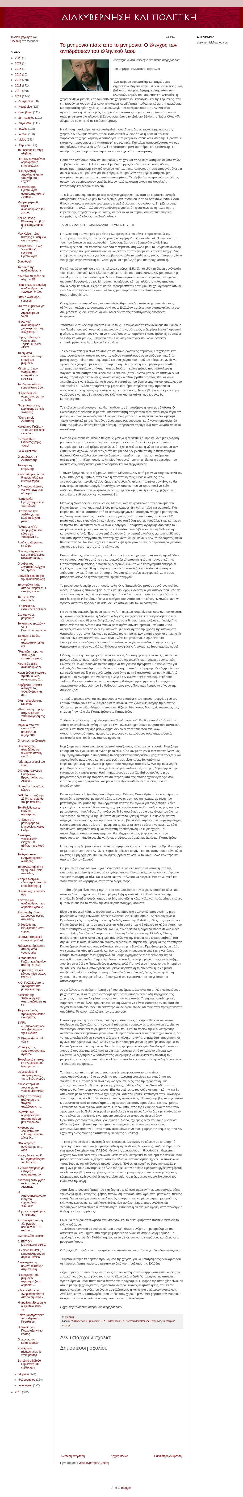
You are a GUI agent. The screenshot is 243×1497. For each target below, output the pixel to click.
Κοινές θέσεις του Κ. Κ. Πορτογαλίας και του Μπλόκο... (31, 1159)
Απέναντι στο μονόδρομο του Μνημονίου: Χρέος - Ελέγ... (32, 825)
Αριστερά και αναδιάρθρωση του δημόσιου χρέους (31, 904)
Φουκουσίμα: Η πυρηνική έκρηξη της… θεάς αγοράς (31, 1075)
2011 (18, 96)
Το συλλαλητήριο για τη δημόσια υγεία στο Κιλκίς (30, 870)
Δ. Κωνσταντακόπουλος (136, 1321)
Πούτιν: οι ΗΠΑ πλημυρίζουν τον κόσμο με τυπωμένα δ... (30, 531)
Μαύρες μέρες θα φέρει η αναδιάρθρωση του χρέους (31, 207)
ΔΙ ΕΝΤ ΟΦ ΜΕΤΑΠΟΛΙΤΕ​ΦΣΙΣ (32, 1243)
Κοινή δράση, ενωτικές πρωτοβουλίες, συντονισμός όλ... (32, 676)
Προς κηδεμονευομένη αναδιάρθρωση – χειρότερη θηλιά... (32, 288)
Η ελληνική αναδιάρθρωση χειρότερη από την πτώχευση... (31, 327)
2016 (18, 69)
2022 (18, 63)
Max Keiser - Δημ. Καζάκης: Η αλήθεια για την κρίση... (32, 237)
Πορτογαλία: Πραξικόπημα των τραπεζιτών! (31, 502)
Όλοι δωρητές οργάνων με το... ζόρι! (30, 1147)
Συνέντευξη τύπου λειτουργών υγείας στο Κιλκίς (31, 916)
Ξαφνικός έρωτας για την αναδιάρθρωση (31, 577)
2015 (18, 74)
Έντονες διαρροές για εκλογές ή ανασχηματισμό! (31, 1171)
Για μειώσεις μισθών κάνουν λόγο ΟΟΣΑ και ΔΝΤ (32, 974)
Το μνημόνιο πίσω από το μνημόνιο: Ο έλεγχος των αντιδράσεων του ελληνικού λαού (118, 48)
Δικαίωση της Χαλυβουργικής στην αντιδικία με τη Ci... (32, 1000)
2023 (18, 58)
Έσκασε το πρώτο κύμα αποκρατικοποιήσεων (31, 641)
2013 (18, 85)
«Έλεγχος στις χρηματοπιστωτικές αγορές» (31, 1051)
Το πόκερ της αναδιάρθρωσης (30, 269)
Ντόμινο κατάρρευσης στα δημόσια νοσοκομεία (31, 949)
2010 (18, 1392)
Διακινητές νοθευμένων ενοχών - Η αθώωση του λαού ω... (31, 842)
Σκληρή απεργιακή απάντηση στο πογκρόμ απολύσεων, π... (30, 1101)
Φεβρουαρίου (27, 1379)
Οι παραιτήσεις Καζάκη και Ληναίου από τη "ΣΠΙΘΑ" (32, 961)
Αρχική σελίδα (119, 1456)
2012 (18, 91)
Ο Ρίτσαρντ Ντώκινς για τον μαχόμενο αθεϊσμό (30, 490)
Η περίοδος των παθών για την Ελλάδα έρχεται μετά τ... (29, 516)
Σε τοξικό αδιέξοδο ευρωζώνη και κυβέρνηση (29, 1364)
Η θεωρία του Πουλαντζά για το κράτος (30, 1331)
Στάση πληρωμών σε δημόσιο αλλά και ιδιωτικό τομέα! (31, 478)
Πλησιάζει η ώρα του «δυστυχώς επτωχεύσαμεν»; (30, 655)
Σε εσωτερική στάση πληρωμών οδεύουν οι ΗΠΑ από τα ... (30, 1225)
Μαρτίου (24, 1374)
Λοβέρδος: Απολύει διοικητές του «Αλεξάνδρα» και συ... (30, 690)
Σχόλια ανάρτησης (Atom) (93, 1463)
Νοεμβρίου (25, 106)
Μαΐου (22, 139)
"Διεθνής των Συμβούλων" (86, 1321)
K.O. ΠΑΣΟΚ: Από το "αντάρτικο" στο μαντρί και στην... (31, 986)
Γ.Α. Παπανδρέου (111, 1321)
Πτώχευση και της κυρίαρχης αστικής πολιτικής (31, 409)
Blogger (126, 1487)
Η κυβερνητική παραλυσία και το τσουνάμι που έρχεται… (30, 176)
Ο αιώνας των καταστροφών (28, 1341)
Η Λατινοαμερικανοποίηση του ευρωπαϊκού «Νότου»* (32, 1199)
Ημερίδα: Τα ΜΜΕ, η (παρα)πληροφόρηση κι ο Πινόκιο (31, 1254)
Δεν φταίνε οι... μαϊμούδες (27, 616)
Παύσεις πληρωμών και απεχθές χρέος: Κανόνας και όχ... (31, 555)
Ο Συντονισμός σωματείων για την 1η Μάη (31, 397)
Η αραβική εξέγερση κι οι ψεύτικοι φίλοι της (32, 1306)
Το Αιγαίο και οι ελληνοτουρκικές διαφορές (30, 858)
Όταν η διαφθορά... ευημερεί (30, 298)
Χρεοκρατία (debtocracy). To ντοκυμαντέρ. (30, 1352)
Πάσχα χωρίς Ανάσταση (26, 419)
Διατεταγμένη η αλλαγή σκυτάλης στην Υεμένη (30, 1266)
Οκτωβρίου (25, 112)
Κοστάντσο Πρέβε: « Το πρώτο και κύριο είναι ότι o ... (31, 430)
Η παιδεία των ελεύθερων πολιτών (32, 607)
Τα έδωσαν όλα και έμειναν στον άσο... (31, 386)
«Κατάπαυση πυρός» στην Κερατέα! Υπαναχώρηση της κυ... (31, 714)
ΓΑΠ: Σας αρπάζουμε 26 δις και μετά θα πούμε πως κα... (31, 799)
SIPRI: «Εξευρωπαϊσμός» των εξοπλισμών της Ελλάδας (31, 1027)
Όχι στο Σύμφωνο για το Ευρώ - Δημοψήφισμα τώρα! (31, 311)
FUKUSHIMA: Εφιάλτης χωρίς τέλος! (29, 442)
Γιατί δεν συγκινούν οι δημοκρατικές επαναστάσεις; (31, 162)
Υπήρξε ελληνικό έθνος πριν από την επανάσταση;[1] (32, 882)
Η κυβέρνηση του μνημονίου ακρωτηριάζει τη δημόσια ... (29, 1280)
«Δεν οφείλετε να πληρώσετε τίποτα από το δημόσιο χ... (32, 1294)
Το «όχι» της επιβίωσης (26, 467)
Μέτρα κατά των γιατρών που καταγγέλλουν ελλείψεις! (28, 373)
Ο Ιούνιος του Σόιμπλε (32, 740)
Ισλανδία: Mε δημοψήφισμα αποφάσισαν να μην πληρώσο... (29, 1117)
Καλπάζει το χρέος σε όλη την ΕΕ (31, 277)
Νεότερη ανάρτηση (73, 1456)
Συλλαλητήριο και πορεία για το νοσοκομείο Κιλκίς (31, 1087)
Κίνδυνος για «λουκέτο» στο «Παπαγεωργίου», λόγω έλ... (31, 1132)
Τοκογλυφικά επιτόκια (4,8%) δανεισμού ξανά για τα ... (31, 1063)
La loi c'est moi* (28, 451)
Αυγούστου (25, 123)
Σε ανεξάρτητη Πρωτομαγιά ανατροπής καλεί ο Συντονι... (31, 192)
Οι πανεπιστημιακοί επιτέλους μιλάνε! (30, 938)
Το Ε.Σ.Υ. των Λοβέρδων (26, 598)
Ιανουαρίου (25, 1385)
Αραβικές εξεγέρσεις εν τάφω (30, 544)
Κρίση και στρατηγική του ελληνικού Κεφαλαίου (31, 1318)
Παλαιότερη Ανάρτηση (168, 1456)
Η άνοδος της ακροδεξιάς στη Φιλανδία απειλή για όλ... (30, 751)
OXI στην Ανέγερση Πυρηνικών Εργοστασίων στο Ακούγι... (30, 775)
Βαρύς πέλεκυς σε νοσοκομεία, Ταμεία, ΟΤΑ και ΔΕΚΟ (29, 342)
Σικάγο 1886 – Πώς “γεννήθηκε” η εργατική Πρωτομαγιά (30, 251)
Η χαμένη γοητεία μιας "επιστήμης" (32, 1213)
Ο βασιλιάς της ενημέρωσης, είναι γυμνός (31, 928)
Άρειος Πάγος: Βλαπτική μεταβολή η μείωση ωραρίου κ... (31, 223)
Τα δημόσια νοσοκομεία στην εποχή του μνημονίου (30, 358)
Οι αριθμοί (24, 261)
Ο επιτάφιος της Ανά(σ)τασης (28, 458)
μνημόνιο (156, 1321)
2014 (18, 80)
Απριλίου (24, 145)
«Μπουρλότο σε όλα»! (31, 1236)
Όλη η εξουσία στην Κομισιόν (30, 702)
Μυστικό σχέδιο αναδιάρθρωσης (30, 665)
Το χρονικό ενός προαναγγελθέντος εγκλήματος (31, 1014)
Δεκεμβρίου (26, 101)
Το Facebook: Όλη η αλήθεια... (30, 151)
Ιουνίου (23, 134)
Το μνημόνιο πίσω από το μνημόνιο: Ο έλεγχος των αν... (32, 588)
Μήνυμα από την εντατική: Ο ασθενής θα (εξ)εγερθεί (28, 730)
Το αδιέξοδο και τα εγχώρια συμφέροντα (29, 811)
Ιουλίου (23, 128)
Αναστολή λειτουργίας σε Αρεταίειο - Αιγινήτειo (31, 1184)
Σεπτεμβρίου (26, 117)
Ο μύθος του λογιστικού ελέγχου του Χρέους (31, 567)
